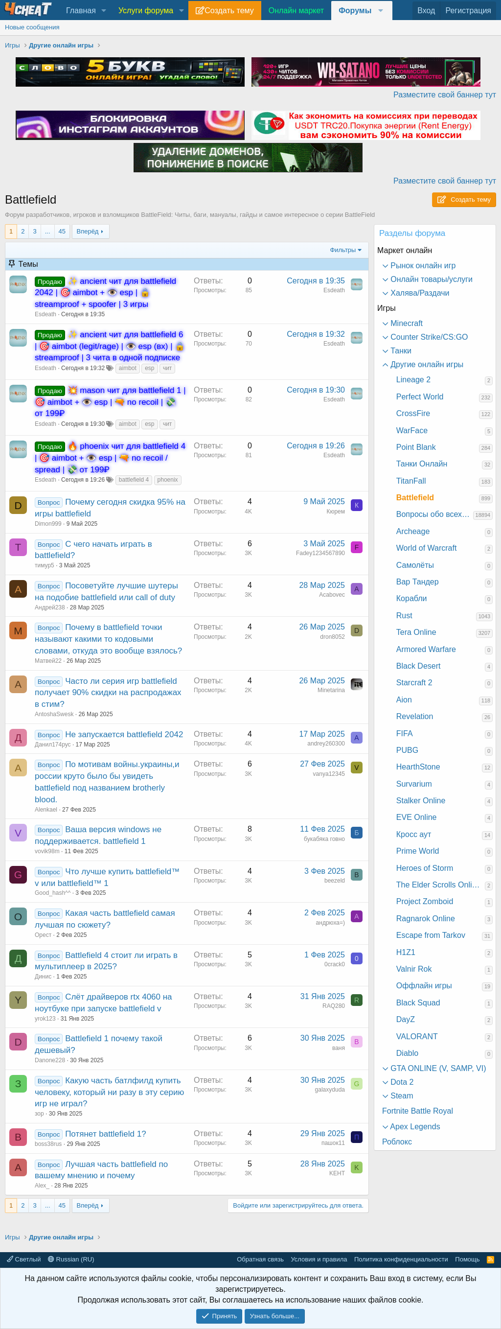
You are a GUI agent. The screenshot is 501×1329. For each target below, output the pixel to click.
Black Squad (418, 1003)
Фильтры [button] (343, 250)
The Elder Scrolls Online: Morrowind (440, 885)
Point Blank (416, 447)
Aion (404, 700)
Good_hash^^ (52, 892)
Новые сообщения (32, 27)
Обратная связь (260, 1259)
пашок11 (333, 1143)
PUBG (407, 750)
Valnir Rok (414, 969)
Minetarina (331, 690)
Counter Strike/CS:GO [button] (428, 337)
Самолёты (415, 565)
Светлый (24, 1259)
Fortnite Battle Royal (417, 1111)
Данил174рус (53, 744)
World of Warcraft (426, 548)
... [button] (47, 231)
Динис (43, 976)
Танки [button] (399, 351)
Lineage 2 (413, 379)
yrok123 (45, 1018)
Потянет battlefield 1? (105, 1134)
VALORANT (417, 1036)
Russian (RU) (71, 1259)
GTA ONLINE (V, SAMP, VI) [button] (437, 1068)
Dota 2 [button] (401, 1082)
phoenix (168, 479)
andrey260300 (326, 743)
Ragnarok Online (425, 918)
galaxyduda (330, 1089)
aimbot (128, 368)
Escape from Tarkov (430, 935)
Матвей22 (48, 660)
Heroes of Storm (424, 868)
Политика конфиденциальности (401, 1259)
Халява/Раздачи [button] (419, 293)
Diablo (407, 1053)
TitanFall (411, 481)
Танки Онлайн (421, 464)
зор (39, 1113)
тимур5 (44, 565)
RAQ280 (333, 1006)
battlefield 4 (134, 479)
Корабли (411, 598)
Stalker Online (421, 800)
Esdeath (45, 314)
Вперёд (87, 231)
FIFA (404, 733)
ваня (338, 1048)
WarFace (412, 430)
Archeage (413, 531)
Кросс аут (414, 834)
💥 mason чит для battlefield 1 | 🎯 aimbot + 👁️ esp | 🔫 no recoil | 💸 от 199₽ (110, 402)
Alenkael (46, 809)
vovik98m (47, 851)
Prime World (417, 851)
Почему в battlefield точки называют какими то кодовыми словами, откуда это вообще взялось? (108, 639)
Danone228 (50, 1060)
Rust (404, 615)
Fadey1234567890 (320, 553)
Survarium (414, 784)
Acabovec (332, 594)
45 (62, 231)
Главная (81, 10)
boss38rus (48, 1144)
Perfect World (420, 397)
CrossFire (413, 413)
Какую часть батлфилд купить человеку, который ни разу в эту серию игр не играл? (109, 1092)
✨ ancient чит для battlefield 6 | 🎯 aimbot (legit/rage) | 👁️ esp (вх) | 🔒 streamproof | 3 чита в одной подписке (110, 346)
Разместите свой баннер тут (444, 95)
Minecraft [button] (405, 323)
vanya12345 (329, 773)
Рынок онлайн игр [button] (422, 265)
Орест (43, 935)
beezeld (334, 880)
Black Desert (418, 666)
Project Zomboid (425, 901)
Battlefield (415, 497)
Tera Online (416, 632)
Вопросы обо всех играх (434, 514)
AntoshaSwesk (54, 714)
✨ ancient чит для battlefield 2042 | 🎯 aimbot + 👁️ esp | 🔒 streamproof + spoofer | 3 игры (105, 293)
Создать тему (229, 10)
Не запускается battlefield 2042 (124, 734)
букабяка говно (324, 839)
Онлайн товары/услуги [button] (430, 279)
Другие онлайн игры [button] (425, 364)
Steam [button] (400, 1096)
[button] (104, 10)
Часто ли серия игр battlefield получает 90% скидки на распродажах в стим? (108, 692)
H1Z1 (405, 952)
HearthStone (418, 767)
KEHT (337, 1173)
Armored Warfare (426, 649)
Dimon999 (48, 523)
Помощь (467, 1259)
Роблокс (397, 1142)
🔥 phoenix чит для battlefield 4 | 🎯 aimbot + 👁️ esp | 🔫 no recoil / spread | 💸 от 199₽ (110, 458)
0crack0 (334, 964)
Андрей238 (50, 607)
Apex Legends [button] (414, 1126)
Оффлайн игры (424, 985)
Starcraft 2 (414, 682)
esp (149, 368)
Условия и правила (319, 1259)
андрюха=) (330, 922)
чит (167, 368)
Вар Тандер (417, 582)
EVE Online (416, 817)
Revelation (414, 716)
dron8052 (332, 636)
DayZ (405, 1019)
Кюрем (335, 511)
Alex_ (42, 1185)
